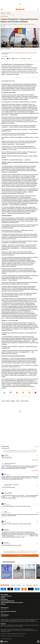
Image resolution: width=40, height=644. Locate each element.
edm (5, 521)
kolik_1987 (6, 542)
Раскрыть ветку (35, 459)
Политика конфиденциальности (11, 484)
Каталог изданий (4, 594)
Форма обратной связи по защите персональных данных (12, 635)
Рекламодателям (4, 599)
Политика (13, 585)
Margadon (6, 529)
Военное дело (29, 585)
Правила (36, 446)
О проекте (3, 597)
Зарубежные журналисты (6, 596)
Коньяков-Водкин (8, 492)
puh (5, 503)
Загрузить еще (20, 555)
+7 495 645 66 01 (4, 616)
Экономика (18, 585)
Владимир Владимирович (10, 463)
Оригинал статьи (4, 16)
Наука (23, 585)
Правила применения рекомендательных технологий (12, 602)
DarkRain (6, 455)
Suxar (5, 474)
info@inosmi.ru (3, 612)
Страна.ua (3, 13)
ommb (5, 511)
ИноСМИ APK (3, 604)
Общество (35, 585)
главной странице (32, 451)
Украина (8, 13)
